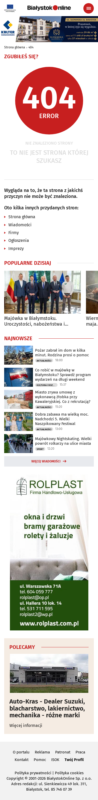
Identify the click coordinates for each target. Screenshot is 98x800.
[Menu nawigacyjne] (88, 8)
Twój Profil (74, 759)
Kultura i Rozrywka (47, 385)
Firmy (13, 232)
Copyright (15, 778)
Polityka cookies (69, 773)
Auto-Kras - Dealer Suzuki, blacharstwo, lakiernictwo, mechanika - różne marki (47, 708)
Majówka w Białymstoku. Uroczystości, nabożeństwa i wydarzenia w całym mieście (34, 321)
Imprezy (16, 248)
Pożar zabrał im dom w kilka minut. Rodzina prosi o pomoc (62, 352)
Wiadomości (20, 224)
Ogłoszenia (18, 240)
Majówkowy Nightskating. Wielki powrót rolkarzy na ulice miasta (63, 441)
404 (30, 47)
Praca (80, 752)
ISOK (55, 759)
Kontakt (21, 759)
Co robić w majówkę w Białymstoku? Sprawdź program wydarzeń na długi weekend (63, 375)
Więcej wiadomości (46, 461)
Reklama (42, 752)
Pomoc (40, 759)
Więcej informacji (25, 725)
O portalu (21, 752)
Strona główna (14, 47)
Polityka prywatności (33, 773)
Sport (40, 449)
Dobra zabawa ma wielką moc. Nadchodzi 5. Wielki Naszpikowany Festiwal (62, 419)
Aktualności (44, 360)
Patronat (62, 752)
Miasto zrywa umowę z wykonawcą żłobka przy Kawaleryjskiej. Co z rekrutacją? (62, 397)
